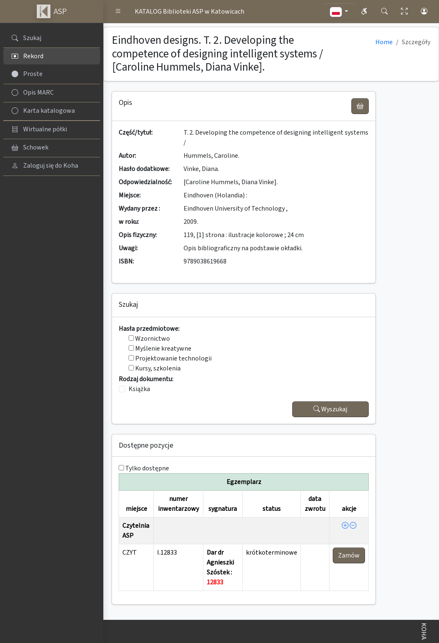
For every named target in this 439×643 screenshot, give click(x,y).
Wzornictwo (149, 338)
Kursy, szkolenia (155, 368)
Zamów (349, 555)
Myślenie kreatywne (160, 348)
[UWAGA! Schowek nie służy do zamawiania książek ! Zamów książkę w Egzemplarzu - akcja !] (360, 106)
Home (384, 42)
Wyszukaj (330, 409)
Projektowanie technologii (170, 358)
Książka (139, 389)
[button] (118, 11)
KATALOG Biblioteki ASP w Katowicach (189, 11)
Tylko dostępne (147, 468)
